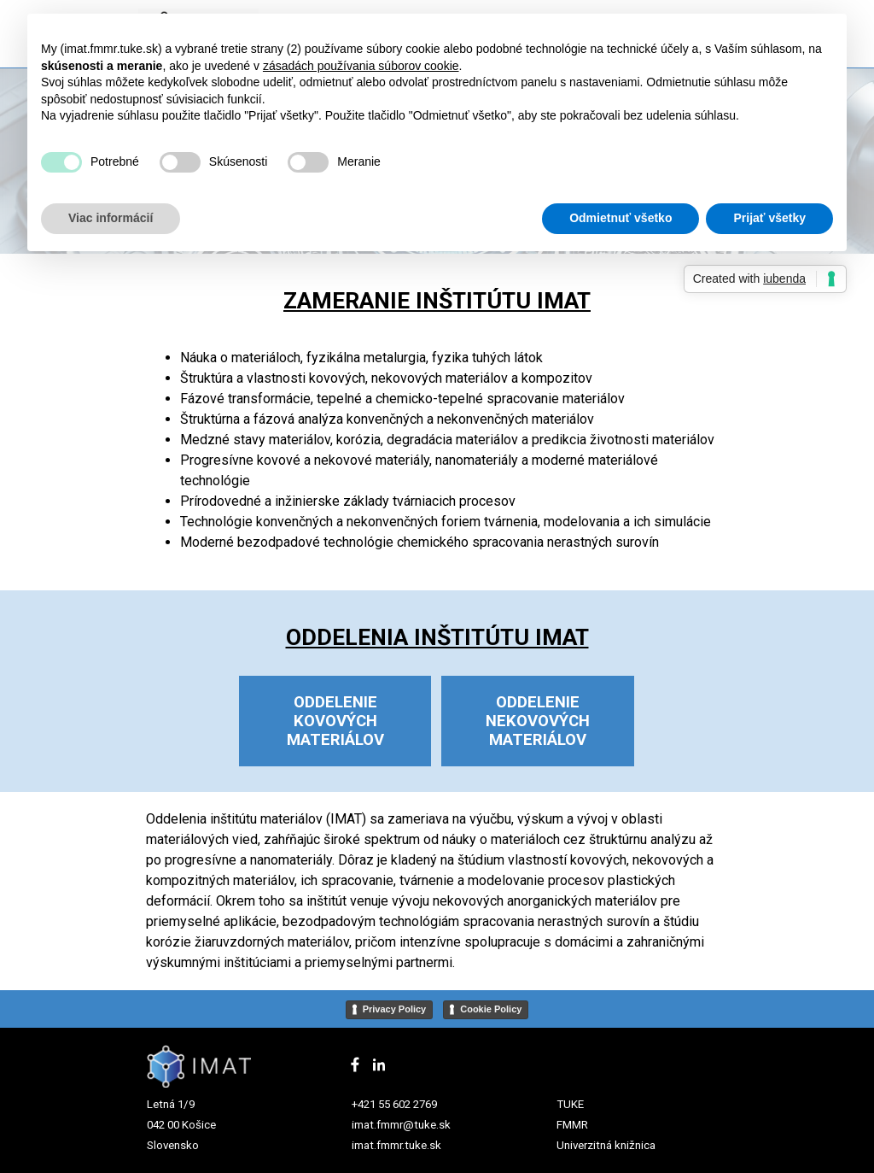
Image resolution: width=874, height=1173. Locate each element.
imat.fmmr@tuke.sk (401, 1124)
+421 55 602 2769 (394, 1104)
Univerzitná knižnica (606, 1145)
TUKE (570, 1104)
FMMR (572, 1124)
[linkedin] (378, 1064)
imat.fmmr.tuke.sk (396, 1145)
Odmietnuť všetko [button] (620, 218)
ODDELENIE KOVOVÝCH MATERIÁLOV (335, 721)
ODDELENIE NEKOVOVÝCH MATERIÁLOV (538, 721)
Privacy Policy (395, 1009)
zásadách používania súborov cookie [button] (361, 66)
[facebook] (355, 1064)
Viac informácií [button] (110, 218)
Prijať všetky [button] (769, 218)
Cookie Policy (490, 1009)
